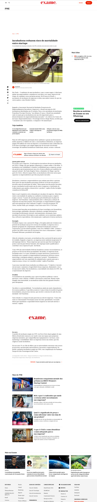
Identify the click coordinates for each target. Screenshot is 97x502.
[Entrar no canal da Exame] (82, 120)
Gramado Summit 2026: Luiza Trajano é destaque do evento (37, 130)
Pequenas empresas (18, 357)
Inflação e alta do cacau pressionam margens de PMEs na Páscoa (54, 130)
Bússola (79, 470)
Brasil (6, 497)
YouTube (76, 487)
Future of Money (22, 500)
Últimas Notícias (9, 490)
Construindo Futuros (49, 496)
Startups (28, 357)
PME (7, 8)
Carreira (7, 500)
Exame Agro (21, 495)
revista (63, 488)
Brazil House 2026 (48, 488)
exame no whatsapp (78, 108)
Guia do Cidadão (33, 488)
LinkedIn (76, 490)
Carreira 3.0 (64, 496)
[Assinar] (80, 2)
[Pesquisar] (9, 3)
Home (13, 33)
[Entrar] (89, 2)
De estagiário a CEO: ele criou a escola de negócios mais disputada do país (83, 58)
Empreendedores (33, 356)
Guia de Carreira (33, 496)
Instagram (77, 492)
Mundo (20, 484)
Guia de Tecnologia (34, 490)
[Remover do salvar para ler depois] (8, 103)
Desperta (63, 499)
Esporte (20, 492)
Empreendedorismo (45, 356)
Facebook (76, 495)
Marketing (20, 490)
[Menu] (6, 3)
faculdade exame (66, 484)
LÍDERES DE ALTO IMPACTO (9, 494)
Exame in (63, 493)
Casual (20, 487)
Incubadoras (36, 357)
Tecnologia (21, 498)
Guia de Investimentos (35, 493)
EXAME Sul (46, 490)
